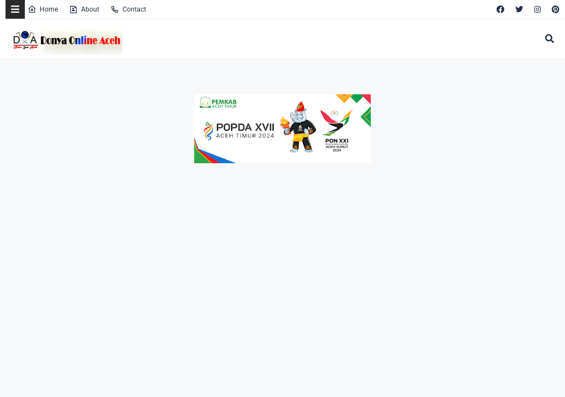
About (84, 9)
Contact (128, 9)
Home (43, 9)
